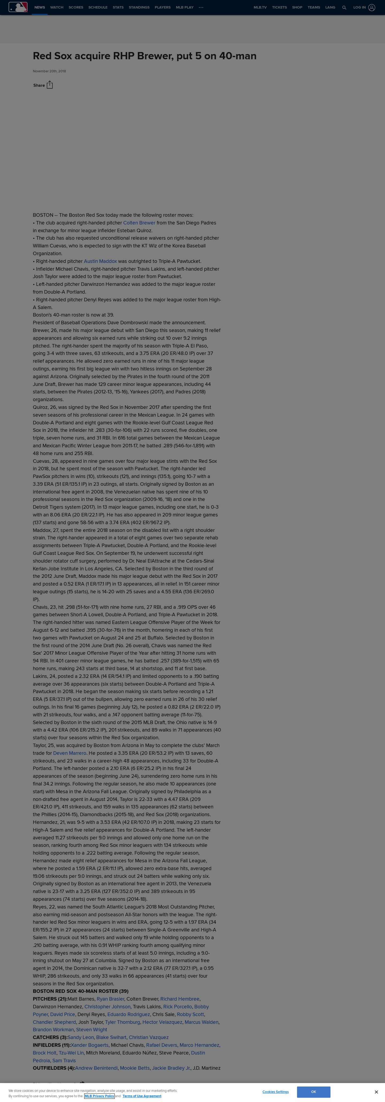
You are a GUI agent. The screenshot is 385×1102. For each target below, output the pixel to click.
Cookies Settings (276, 1092)
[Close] (376, 1092)
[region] (192, 1092)
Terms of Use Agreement (142, 1096)
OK (313, 1092)
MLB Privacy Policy (99, 1096)
